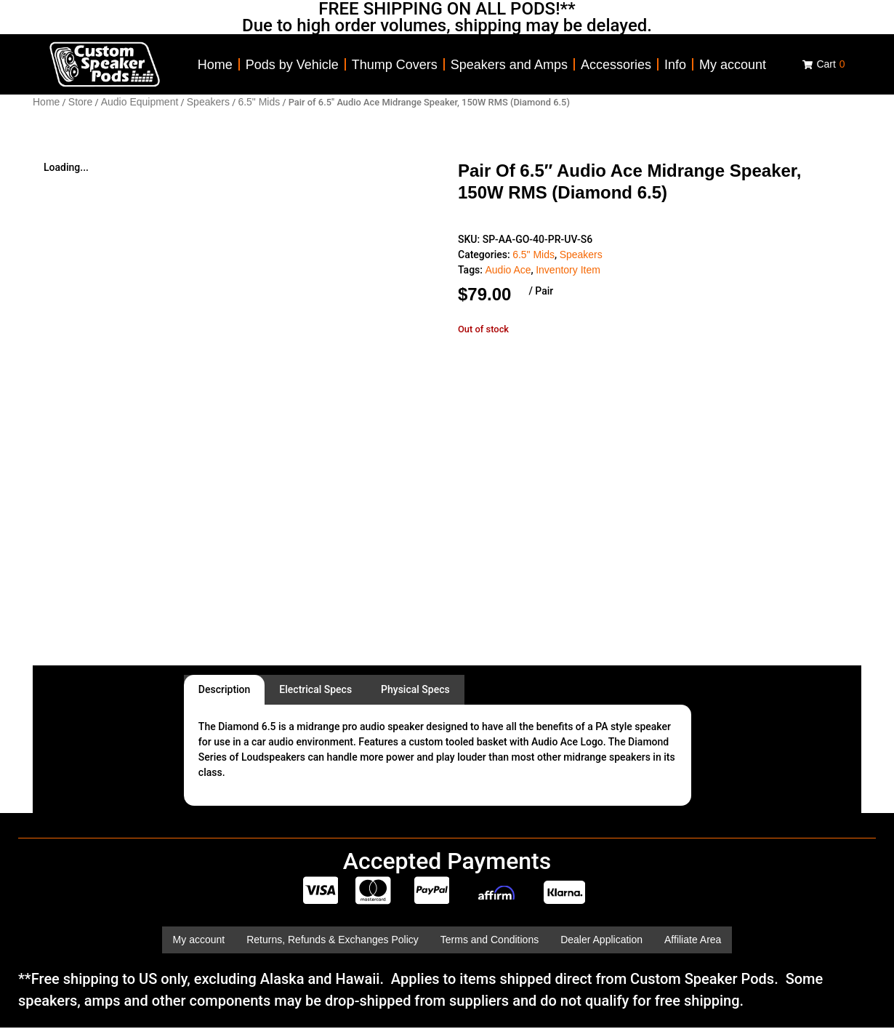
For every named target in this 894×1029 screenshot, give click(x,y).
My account (732, 64)
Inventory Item (568, 270)
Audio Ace (508, 270)
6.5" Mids (259, 102)
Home (215, 64)
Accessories (616, 64)
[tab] (224, 690)
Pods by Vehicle (292, 64)
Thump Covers (395, 64)
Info (675, 64)
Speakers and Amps (509, 64)
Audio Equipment (140, 102)
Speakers (208, 102)
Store (80, 102)
